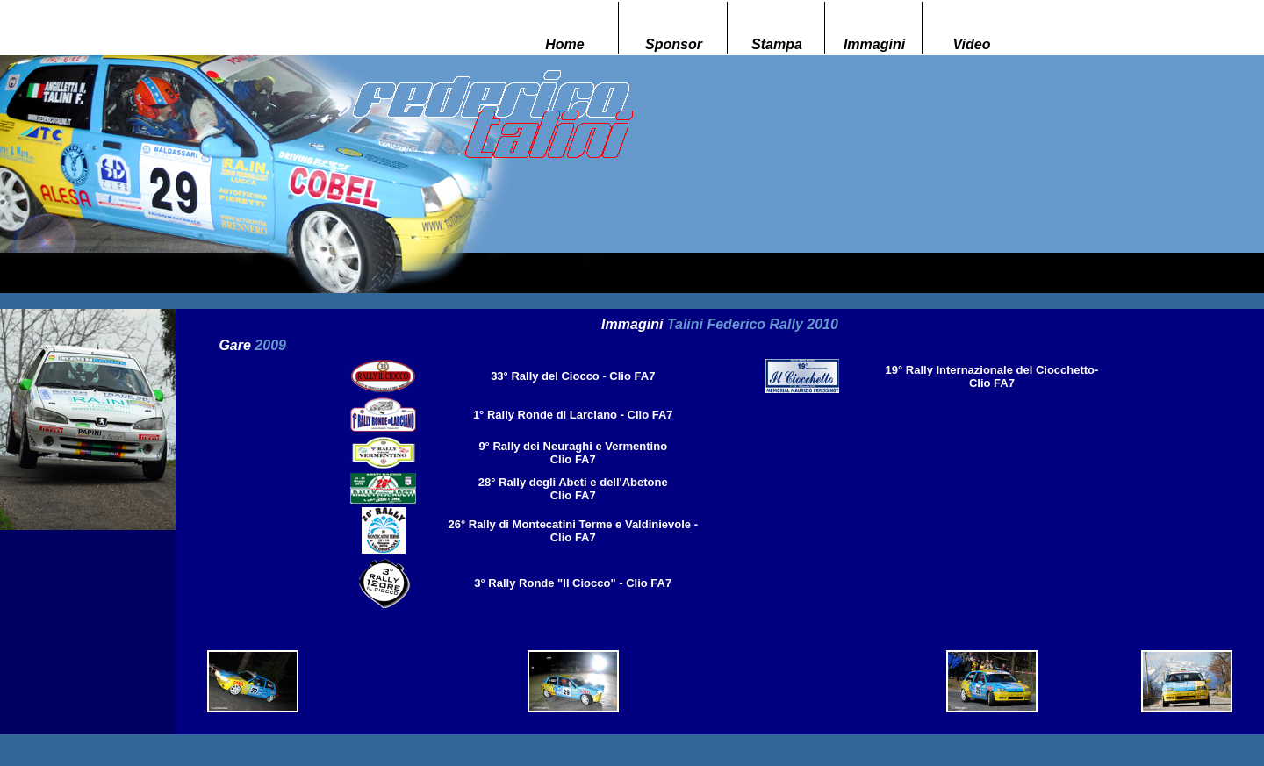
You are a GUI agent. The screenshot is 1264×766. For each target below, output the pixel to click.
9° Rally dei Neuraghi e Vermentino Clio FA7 (572, 453)
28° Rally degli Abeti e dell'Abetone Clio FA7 (573, 489)
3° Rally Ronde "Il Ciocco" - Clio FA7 (573, 583)
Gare (252, 345)
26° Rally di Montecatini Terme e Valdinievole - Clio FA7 (573, 531)
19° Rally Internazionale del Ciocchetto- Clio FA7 (992, 376)
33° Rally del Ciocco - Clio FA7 (573, 376)
